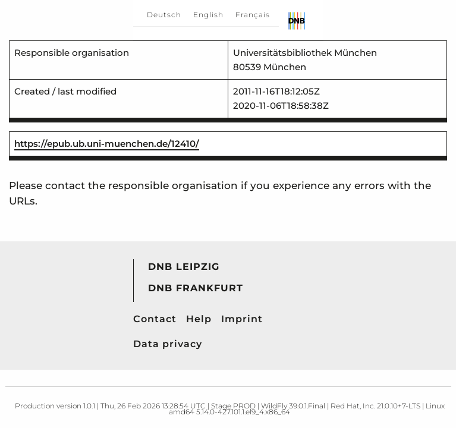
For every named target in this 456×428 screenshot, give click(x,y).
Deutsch (164, 14)
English (208, 14)
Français (252, 14)
